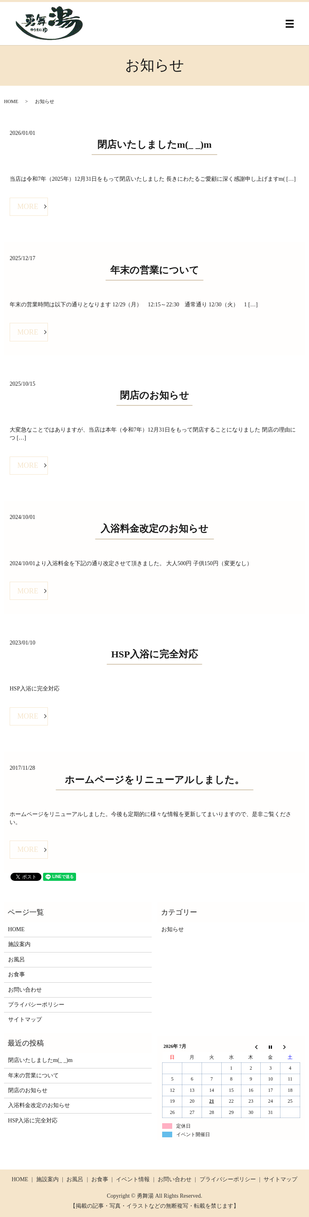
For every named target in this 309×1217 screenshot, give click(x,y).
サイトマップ (25, 1020)
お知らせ (172, 929)
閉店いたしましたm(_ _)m (154, 144)
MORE (27, 206)
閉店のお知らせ (154, 395)
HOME (11, 101)
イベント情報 (133, 1179)
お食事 (16, 974)
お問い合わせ (25, 990)
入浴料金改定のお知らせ (154, 528)
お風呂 (16, 960)
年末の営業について (154, 270)
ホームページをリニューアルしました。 (154, 780)
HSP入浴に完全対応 (154, 654)
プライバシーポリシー (36, 1005)
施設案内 (19, 944)
